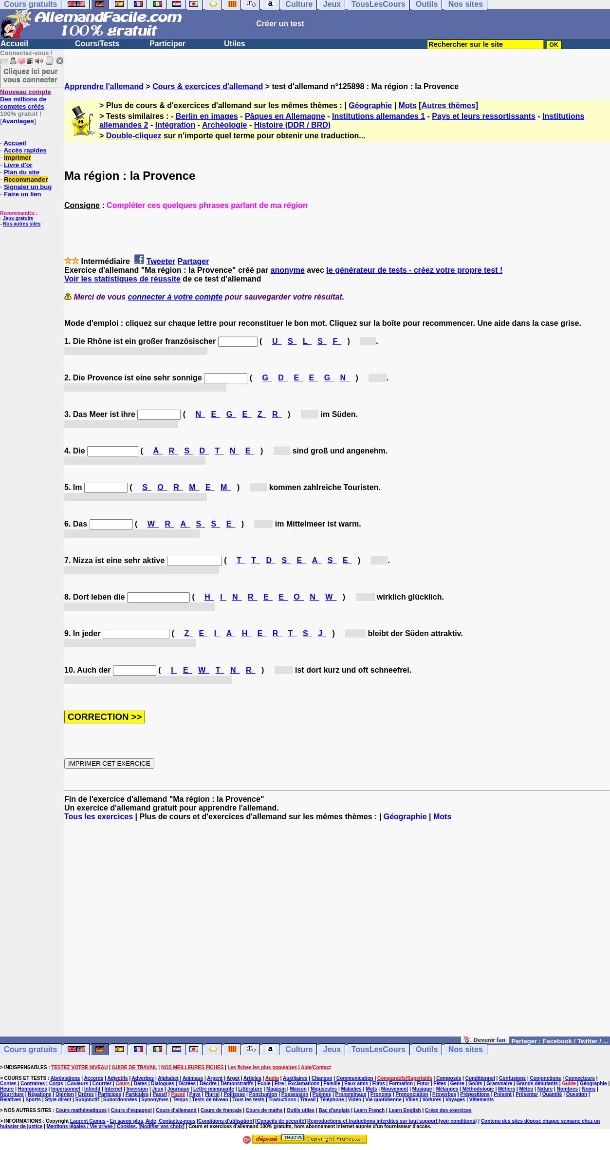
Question (576, 1094)
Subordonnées (120, 1099)
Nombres (567, 1089)
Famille (332, 1083)
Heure (7, 1089)
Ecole (264, 1083)
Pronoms (380, 1094)
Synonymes (154, 1099)
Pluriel (212, 1094)
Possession (295, 1094)
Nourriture (12, 1094)
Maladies (351, 1089)
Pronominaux (350, 1094)
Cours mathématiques (81, 1110)
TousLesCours (378, 1049)
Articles (252, 1078)
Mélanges (447, 1089)
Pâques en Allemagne (285, 116)
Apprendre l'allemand (104, 86)
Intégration (175, 125)
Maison (298, 1089)
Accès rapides (24, 150)
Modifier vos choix (161, 1126)
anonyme (288, 270)
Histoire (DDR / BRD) (292, 125)
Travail (308, 1099)
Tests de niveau (210, 1099)
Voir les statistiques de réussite (122, 279)
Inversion (137, 1089)
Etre (279, 1083)
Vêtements (481, 1099)
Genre (457, 1083)
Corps (56, 1083)
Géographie (370, 105)
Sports (33, 1099)
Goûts (475, 1083)
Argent (214, 1078)
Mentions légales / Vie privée (80, 1126)
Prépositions (475, 1094)
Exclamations (303, 1083)
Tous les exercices (98, 816)
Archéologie (224, 125)
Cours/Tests (97, 43)
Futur (423, 1083)
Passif (160, 1094)
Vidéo (354, 1099)
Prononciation (411, 1094)
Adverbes (143, 1078)
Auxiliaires (295, 1078)
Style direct (58, 1099)
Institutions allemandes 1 (378, 116)
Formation (401, 1083)
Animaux (193, 1078)
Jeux (332, 1049)
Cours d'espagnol (131, 1110)
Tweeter (161, 261)
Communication (354, 1078)
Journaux (178, 1089)
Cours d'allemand (176, 1110)
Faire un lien (22, 194)
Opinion (64, 1094)
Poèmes (322, 1094)
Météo (526, 1089)
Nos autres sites (21, 223)
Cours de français (221, 1110)
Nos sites (465, 1049)
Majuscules (324, 1089)
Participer (167, 43)
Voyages (455, 1099)
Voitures (431, 1099)
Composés (448, 1078)
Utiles (234, 43)
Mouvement (394, 1089)
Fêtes (439, 1083)
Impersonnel (65, 1089)
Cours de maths (264, 1110)
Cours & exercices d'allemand (207, 86)
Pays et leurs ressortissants (484, 116)
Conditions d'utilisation (226, 1121)
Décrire (208, 1083)
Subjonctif (87, 1099)
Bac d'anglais (334, 1110)
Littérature (250, 1089)
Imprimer (17, 157)
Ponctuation (263, 1094)
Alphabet (168, 1078)
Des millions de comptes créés (25, 99)
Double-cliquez (134, 136)
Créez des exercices (448, 1110)
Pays (195, 1094)
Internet (114, 1089)
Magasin (276, 1089)
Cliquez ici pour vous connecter (30, 75)
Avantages (18, 121)
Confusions (512, 1078)
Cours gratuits (30, 1049)
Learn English (405, 1110)
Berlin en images (207, 116)
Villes (412, 1099)
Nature (545, 1089)
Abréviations (65, 1078)
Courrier (101, 1083)
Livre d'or (18, 165)
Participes (109, 1094)
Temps (180, 1099)
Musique (422, 1089)
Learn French (369, 1110)
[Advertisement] (337, 933)
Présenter (527, 1094)
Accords (93, 1078)
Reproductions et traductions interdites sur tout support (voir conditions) (392, 1121)
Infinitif (92, 1089)
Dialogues (162, 1083)
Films (378, 1083)
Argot (233, 1078)
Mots (408, 105)
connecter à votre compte (175, 297)
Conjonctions (545, 1078)
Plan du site (21, 172)
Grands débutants (537, 1083)
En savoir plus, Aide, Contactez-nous (153, 1121)
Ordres (86, 1094)
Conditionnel (480, 1078)
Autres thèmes (449, 105)
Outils (427, 1049)
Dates (140, 1083)
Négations (39, 1094)
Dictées (187, 1083)
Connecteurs (580, 1078)
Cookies (126, 1126)
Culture (299, 1049)
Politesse (234, 1094)
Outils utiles (300, 1110)
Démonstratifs (237, 1083)
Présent (503, 1094)
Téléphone (332, 1099)
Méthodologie (478, 1089)
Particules (136, 1094)
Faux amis (356, 1083)
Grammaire (499, 1083)
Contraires (32, 1083)
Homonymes (32, 1089)
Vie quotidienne (383, 1099)
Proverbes (444, 1094)
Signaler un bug (28, 186)
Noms (588, 1089)
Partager (193, 261)
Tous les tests (248, 1099)
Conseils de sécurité (280, 1121)
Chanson (322, 1078)
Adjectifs (117, 1078)
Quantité (552, 1094)
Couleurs (77, 1083)
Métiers (506, 1089)
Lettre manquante (213, 1089)
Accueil (14, 43)
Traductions (282, 1099)
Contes (8, 1083)
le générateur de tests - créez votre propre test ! (414, 270)
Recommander (26, 179)
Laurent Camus (88, 1121)
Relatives (10, 1099)
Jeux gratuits (18, 218)
